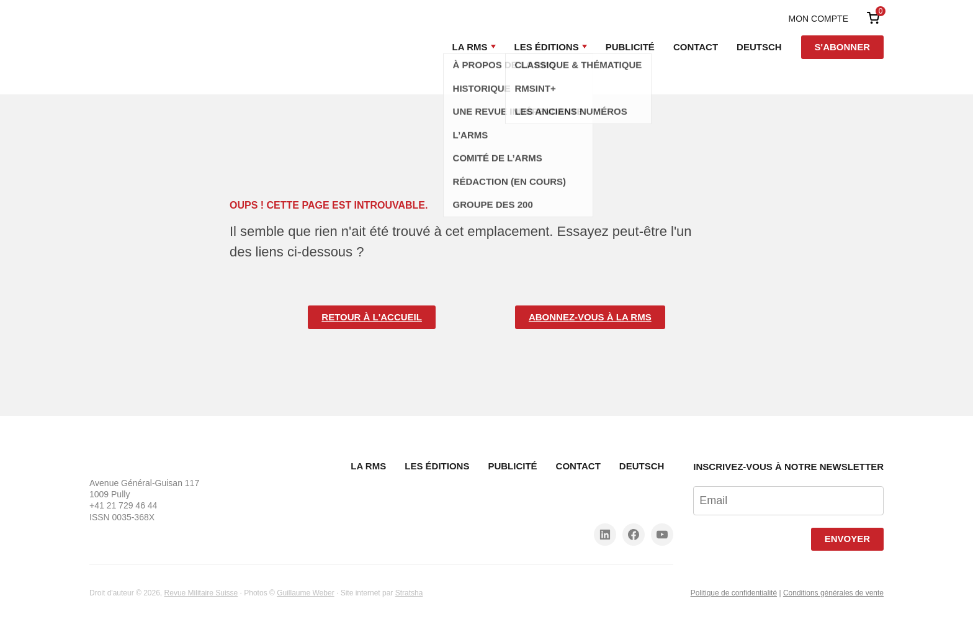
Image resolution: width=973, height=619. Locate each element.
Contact (695, 47)
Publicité (630, 47)
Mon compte (818, 19)
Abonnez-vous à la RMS (590, 317)
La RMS (470, 47)
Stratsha (409, 593)
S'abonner (842, 47)
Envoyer (847, 538)
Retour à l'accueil (371, 317)
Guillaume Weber (305, 593)
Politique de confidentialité (734, 593)
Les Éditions (546, 47)
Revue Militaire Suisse (201, 593)
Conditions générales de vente (833, 593)
